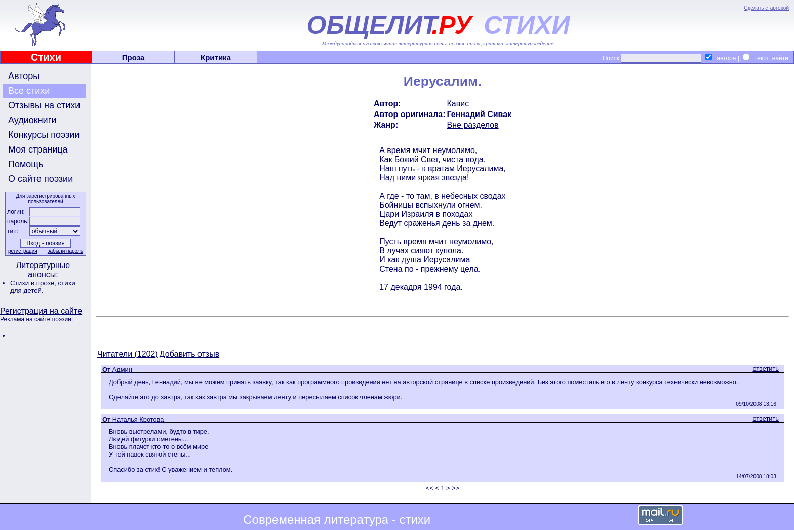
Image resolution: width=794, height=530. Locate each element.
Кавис (458, 103)
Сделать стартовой (766, 8)
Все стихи (29, 91)
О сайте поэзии (40, 179)
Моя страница (38, 149)
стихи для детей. (42, 286)
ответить (765, 368)
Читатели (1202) (127, 354)
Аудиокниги (32, 120)
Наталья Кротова (138, 419)
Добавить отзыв (189, 354)
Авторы (23, 76)
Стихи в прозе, (34, 283)
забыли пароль (65, 251)
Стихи (46, 57)
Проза (133, 57)
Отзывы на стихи (44, 105)
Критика (216, 57)
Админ (122, 369)
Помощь (26, 164)
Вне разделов (473, 125)
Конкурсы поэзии (44, 135)
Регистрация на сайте (41, 311)
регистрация (22, 251)
